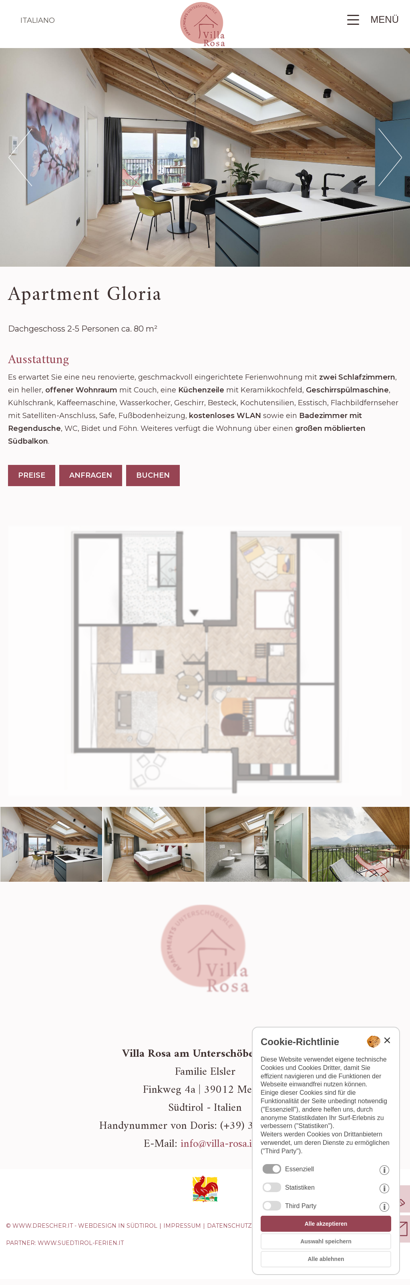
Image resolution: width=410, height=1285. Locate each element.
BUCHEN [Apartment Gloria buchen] (153, 475)
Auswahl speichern (326, 1241)
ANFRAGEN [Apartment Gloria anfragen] (90, 475)
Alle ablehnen (326, 1259)
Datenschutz (229, 1225)
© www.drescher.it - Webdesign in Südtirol (81, 1225)
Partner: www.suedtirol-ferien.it (65, 1243)
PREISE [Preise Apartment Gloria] (31, 475)
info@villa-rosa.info (224, 1144)
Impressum (182, 1225)
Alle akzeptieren (326, 1224)
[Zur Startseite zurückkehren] (202, 44)
